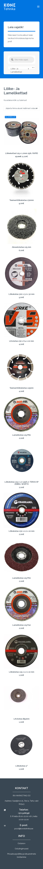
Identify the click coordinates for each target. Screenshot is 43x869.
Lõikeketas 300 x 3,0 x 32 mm (21, 294)
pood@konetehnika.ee (23, 829)
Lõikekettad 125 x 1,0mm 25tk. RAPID (21, 153)
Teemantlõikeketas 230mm (21, 200)
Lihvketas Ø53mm (21, 719)
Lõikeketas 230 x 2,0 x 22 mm (21, 531)
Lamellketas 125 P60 (21, 578)
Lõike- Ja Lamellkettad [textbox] (20, 70)
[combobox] (21, 67)
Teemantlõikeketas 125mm (21, 388)
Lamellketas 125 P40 (21, 625)
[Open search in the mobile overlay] (21, 59)
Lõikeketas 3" (21, 766)
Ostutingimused (21, 849)
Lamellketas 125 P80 (21, 435)
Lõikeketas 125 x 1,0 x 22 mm (21, 672)
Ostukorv (21, 843)
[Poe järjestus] (21, 108)
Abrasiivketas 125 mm (21, 247)
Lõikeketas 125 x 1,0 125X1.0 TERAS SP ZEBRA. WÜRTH (22, 483)
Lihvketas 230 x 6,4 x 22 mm (21, 341)
